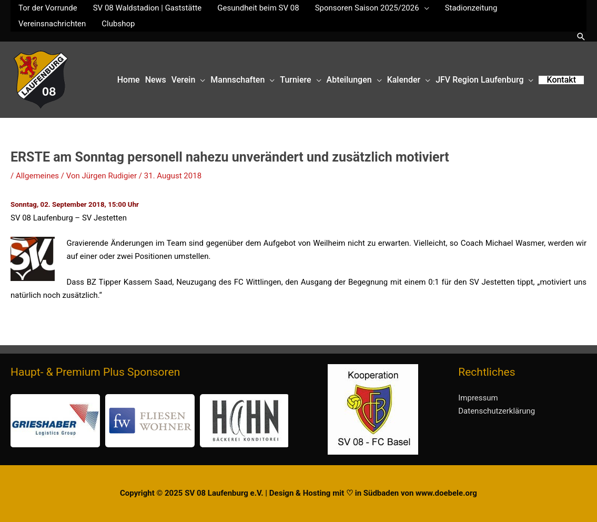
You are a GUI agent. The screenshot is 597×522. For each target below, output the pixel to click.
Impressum (478, 398)
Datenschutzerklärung (496, 411)
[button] (581, 37)
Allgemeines (37, 175)
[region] (149, 421)
